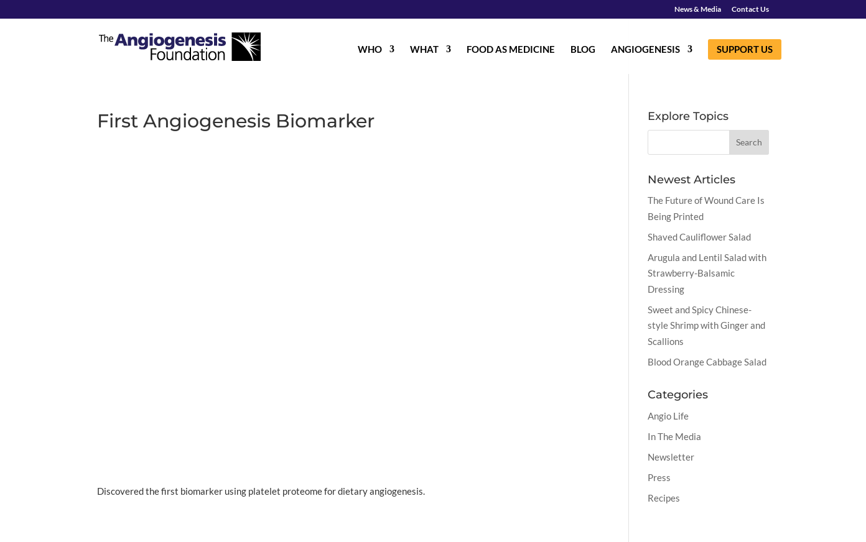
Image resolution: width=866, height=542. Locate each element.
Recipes (664, 497)
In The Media (674, 436)
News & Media (697, 10)
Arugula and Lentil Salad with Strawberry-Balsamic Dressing (707, 273)
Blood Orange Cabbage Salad (707, 361)
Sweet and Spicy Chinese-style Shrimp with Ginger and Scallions (706, 325)
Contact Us (750, 10)
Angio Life (668, 415)
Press (659, 477)
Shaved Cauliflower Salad (699, 236)
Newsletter (671, 456)
